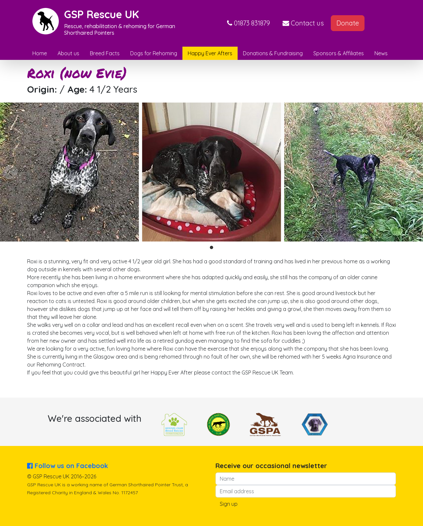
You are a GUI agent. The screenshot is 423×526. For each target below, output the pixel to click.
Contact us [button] (303, 23)
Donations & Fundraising (273, 53)
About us (68, 53)
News (381, 53)
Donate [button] (347, 23)
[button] (248, 23)
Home (39, 53)
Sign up (229, 504)
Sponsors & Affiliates (338, 53)
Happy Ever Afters (210, 53)
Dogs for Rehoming (153, 53)
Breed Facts (105, 53)
